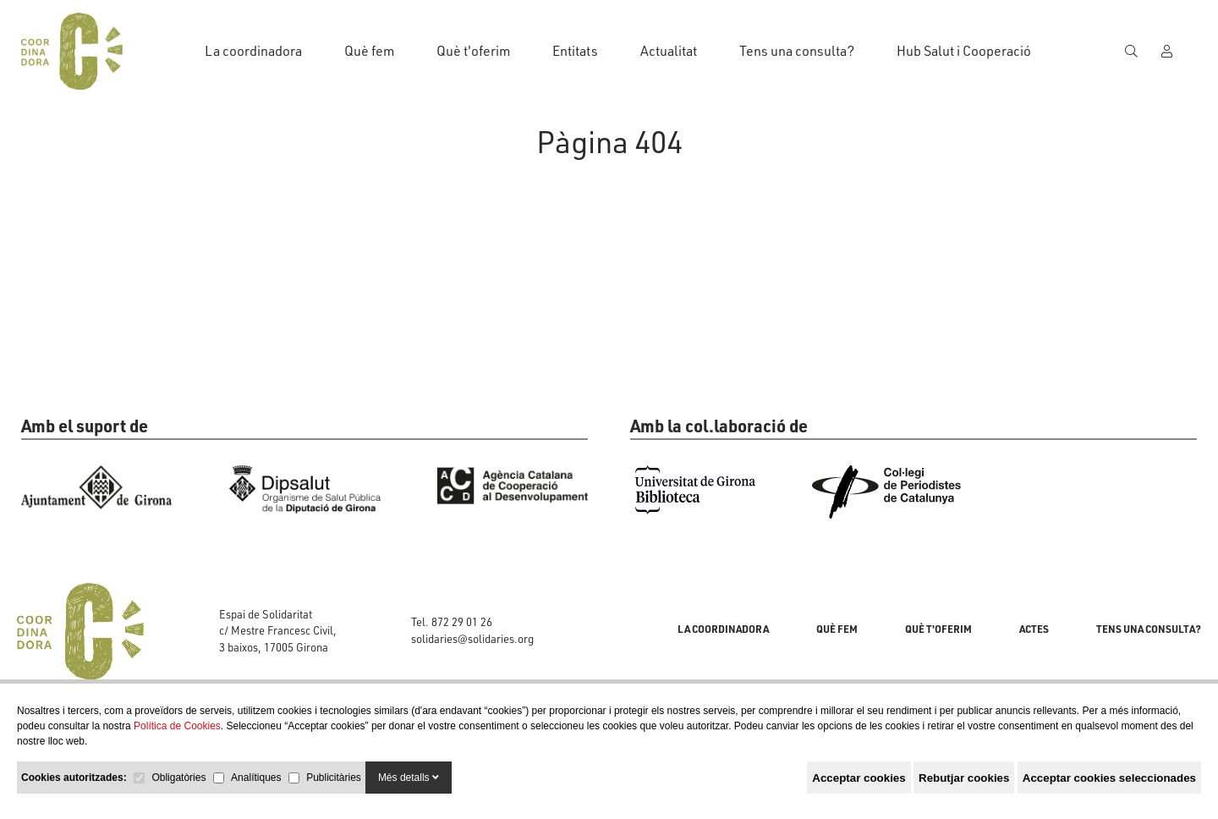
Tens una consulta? (796, 50)
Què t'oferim (473, 50)
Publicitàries (333, 777)
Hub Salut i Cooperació (964, 50)
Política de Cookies (177, 726)
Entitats (575, 50)
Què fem (369, 50)
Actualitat (668, 50)
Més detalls (408, 777)
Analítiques (256, 777)
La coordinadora (253, 50)
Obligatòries (178, 777)
